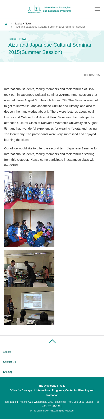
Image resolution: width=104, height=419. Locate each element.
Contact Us (9, 361)
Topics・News (23, 23)
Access (7, 351)
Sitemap (8, 372)
